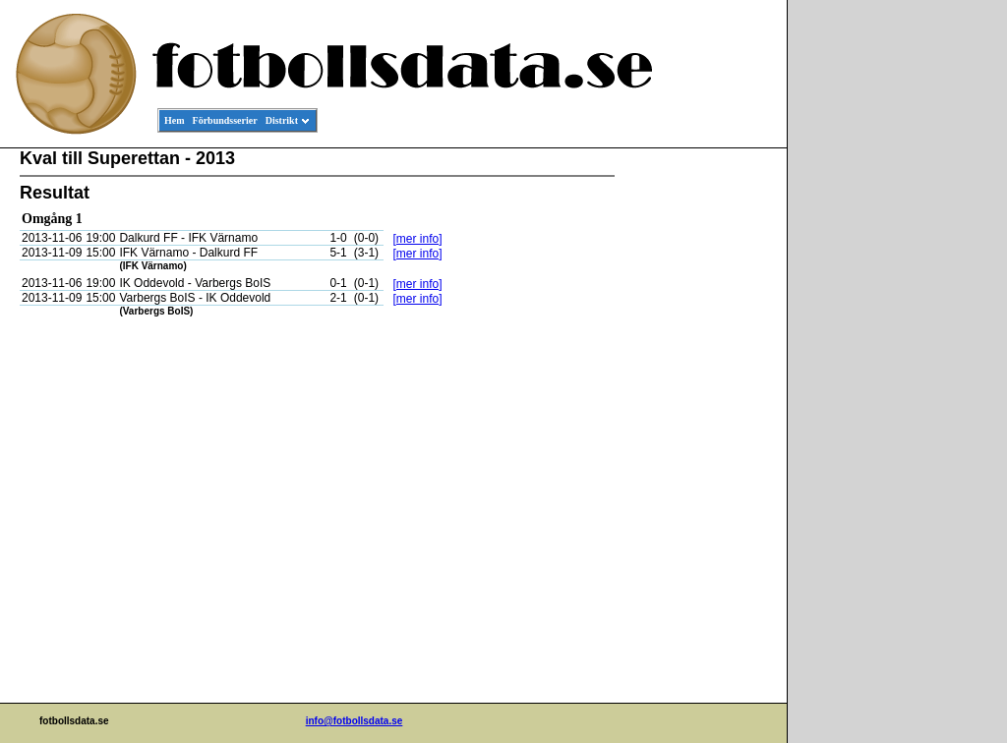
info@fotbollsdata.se (354, 720)
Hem (174, 120)
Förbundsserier (225, 120)
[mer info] (417, 239)
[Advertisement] (698, 448)
